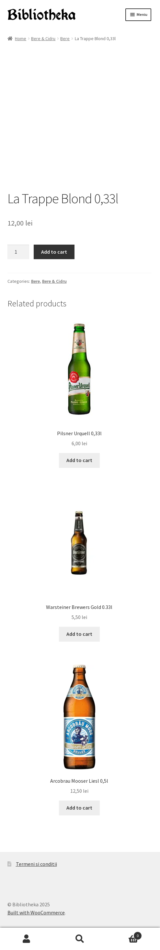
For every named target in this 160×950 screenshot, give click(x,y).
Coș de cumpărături (124, 934)
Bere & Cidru (43, 38)
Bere (65, 38)
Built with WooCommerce (36, 912)
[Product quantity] (18, 252)
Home (20, 38)
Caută (80, 939)
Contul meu (26, 939)
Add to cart (54, 252)
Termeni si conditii (36, 864)
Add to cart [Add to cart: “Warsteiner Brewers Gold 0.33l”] (79, 634)
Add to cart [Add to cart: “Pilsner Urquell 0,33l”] (79, 460)
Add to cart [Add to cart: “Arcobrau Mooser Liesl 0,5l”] (79, 807)
